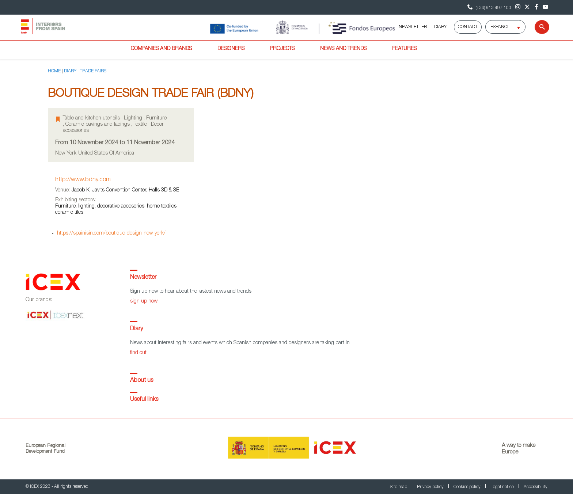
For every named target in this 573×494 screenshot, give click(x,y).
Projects (282, 49)
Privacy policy (431, 487)
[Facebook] (536, 7)
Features (404, 49)
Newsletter (143, 278)
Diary (136, 329)
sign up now (144, 301)
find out (138, 353)
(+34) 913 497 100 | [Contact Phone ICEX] (489, 7)
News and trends (343, 49)
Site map (399, 487)
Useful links (144, 400)
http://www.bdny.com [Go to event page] (83, 180)
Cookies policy (468, 487)
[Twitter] (527, 7)
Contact (468, 27)
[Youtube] (545, 7)
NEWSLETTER (413, 27)
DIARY (440, 27)
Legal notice (502, 487)
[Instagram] (518, 7)
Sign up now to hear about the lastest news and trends (190, 291)
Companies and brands (161, 49)
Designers (230, 49)
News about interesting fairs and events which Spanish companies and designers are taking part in (240, 343)
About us (141, 381)
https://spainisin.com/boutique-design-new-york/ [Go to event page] (111, 233)
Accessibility (535, 487)
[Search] (537, 27)
